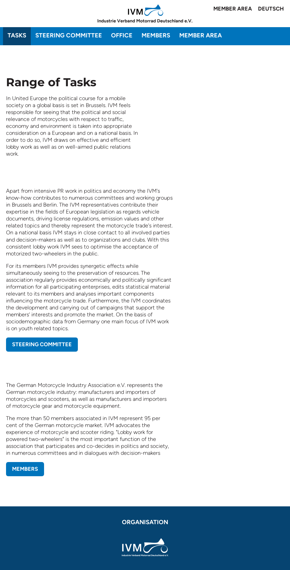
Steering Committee (42, 344)
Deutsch (271, 8)
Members (156, 35)
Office (121, 35)
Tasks (17, 35)
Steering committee (68, 35)
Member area (232, 8)
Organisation (145, 522)
